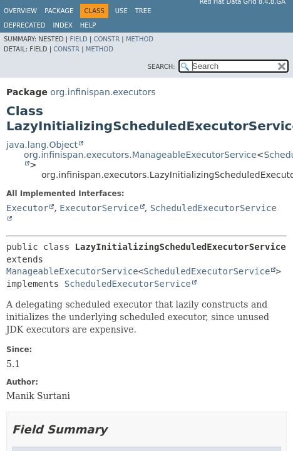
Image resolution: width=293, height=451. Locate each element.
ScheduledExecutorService (206, 271)
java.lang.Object (42, 145)
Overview (20, 11)
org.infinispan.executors (102, 92)
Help (88, 25)
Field (78, 39)
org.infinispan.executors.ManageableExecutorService (140, 155)
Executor (27, 208)
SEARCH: (161, 66)
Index (63, 25)
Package (58, 11)
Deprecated (25, 25)
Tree (143, 11)
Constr (106, 39)
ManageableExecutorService (72, 271)
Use (121, 11)
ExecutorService (98, 208)
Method (139, 39)
